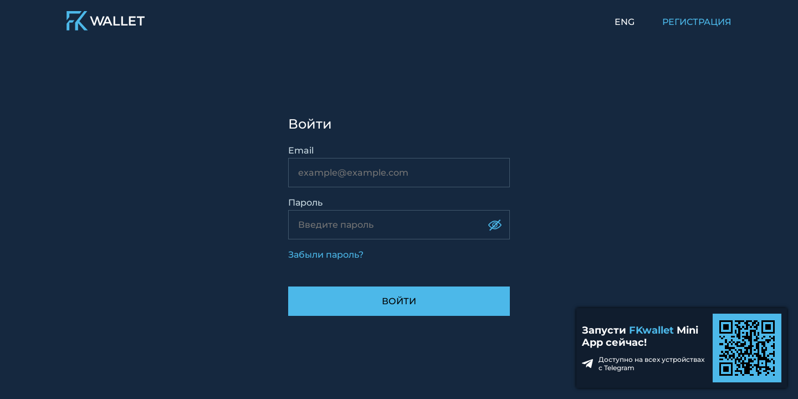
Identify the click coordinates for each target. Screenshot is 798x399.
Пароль (305, 202)
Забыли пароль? (326, 254)
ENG (625, 22)
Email (301, 150)
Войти (399, 301)
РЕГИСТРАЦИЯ (697, 22)
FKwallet (651, 330)
